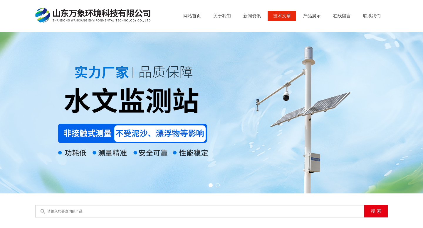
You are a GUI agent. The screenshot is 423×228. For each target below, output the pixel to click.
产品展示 (312, 15)
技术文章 (282, 15)
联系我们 (372, 15)
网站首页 (192, 15)
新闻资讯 (252, 15)
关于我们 (222, 15)
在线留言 (342, 15)
